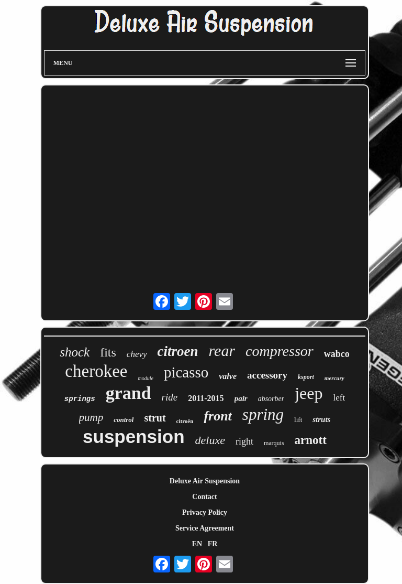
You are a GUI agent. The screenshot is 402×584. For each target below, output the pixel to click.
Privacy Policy (204, 512)
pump (91, 417)
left (339, 398)
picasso (186, 372)
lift (298, 420)
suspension (133, 436)
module (145, 378)
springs (79, 399)
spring (263, 414)
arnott (311, 440)
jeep (308, 393)
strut (154, 418)
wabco (337, 354)
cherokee (96, 371)
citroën (185, 421)
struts (321, 419)
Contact (204, 497)
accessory (267, 375)
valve (228, 376)
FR (213, 544)
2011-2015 (206, 398)
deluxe (210, 440)
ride (170, 397)
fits (108, 352)
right (244, 441)
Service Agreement (204, 528)
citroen (178, 351)
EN (197, 544)
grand (128, 393)
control (123, 420)
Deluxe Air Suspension (205, 481)
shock (75, 352)
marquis (274, 443)
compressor (279, 351)
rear (222, 350)
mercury (334, 378)
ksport (306, 377)
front (217, 416)
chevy (137, 354)
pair (241, 398)
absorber (271, 399)
